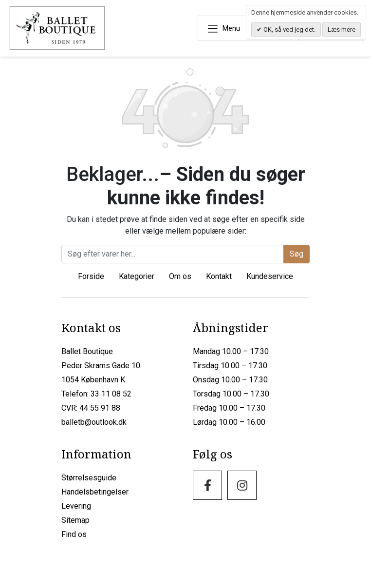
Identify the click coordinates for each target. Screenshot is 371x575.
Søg (296, 253)
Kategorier (136, 276)
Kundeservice (269, 276)
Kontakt (219, 276)
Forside (91, 276)
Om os (180, 276)
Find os (74, 534)
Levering (76, 506)
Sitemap (75, 520)
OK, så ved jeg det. (288, 29)
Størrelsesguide (88, 477)
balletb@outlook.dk (94, 422)
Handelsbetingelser (95, 491)
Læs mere (341, 29)
